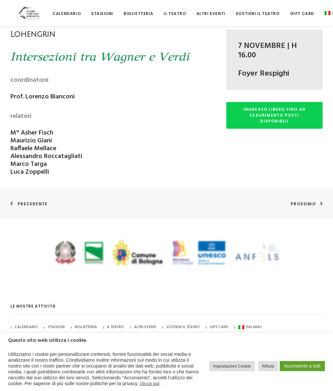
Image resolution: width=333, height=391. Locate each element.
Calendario (53, 9)
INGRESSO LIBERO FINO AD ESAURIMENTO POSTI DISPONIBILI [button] (275, 115)
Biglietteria (125, 9)
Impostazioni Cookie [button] (232, 366)
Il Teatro (162, 9)
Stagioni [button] (89, 9)
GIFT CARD (289, 9)
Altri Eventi (197, 9)
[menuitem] (53, 10)
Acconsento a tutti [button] (302, 366)
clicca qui (149, 383)
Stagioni (56, 327)
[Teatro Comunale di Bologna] (22, 9)
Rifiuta (268, 366)
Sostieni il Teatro (245, 9)
